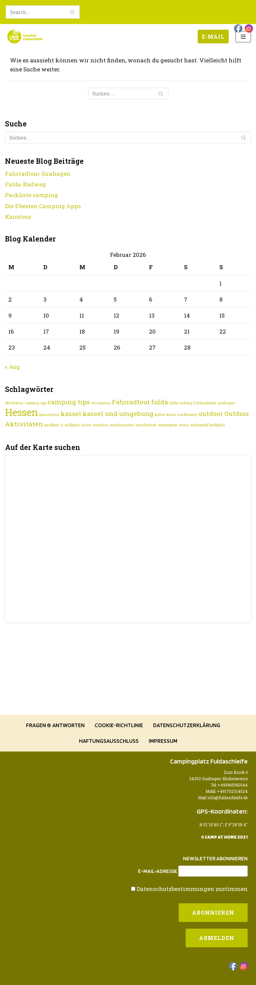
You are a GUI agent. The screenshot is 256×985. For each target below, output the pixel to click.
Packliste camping (31, 195)
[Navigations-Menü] (243, 36)
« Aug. (13, 367)
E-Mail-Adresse (157, 871)
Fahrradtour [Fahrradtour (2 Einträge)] (131, 402)
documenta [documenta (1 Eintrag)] (101, 403)
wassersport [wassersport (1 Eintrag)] (168, 425)
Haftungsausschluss (109, 740)
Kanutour (18, 216)
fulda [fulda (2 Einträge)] (159, 402)
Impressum (163, 740)
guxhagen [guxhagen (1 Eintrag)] (226, 403)
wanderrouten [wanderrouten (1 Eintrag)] (122, 425)
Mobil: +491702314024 (227, 791)
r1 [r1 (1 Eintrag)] (62, 425)
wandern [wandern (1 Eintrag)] (100, 425)
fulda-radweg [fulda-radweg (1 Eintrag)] (180, 403)
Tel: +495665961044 (229, 785)
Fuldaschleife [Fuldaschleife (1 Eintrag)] (205, 403)
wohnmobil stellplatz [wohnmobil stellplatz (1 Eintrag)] (207, 425)
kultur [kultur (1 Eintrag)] (160, 414)
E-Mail (213, 36)
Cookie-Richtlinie (119, 725)
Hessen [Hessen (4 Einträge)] (21, 412)
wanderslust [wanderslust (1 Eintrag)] (145, 425)
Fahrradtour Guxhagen (38, 173)
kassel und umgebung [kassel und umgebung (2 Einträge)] (118, 413)
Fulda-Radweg (25, 184)
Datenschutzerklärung (186, 725)
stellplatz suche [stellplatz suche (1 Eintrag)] (78, 425)
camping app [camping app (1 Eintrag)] (35, 403)
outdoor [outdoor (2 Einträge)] (211, 413)
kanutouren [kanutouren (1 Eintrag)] (49, 414)
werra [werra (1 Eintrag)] (184, 425)
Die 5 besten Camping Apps (43, 206)
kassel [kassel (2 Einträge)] (71, 413)
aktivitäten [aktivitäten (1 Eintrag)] (14, 403)
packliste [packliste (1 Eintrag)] (51, 425)
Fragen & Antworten (55, 725)
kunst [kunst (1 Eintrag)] (171, 414)
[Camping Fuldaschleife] (25, 36)
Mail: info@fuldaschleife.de (223, 797)
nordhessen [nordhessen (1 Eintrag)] (187, 414)
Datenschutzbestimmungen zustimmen (192, 889)
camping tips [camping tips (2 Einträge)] (69, 402)
